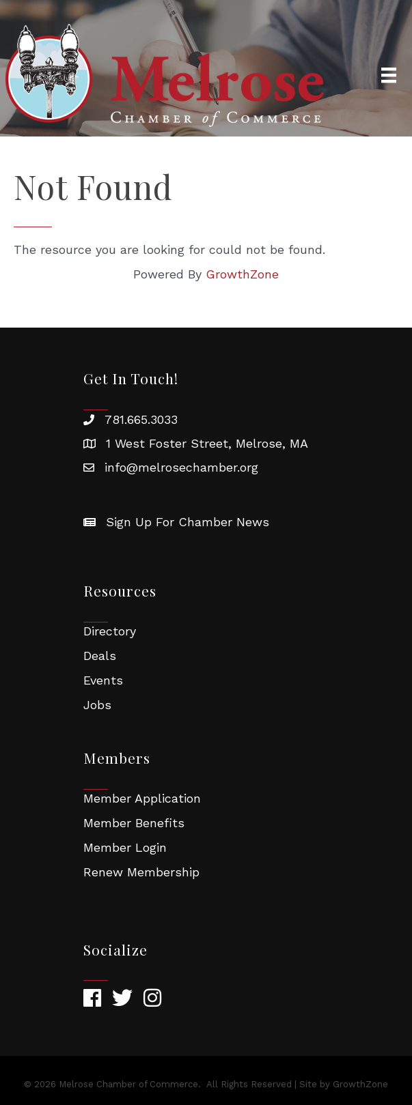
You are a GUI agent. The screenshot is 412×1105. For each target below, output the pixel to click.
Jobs (97, 705)
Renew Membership (141, 872)
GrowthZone (242, 274)
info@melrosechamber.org (181, 467)
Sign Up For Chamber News (187, 522)
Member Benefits (133, 823)
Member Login (125, 847)
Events (103, 680)
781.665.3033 (141, 419)
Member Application (142, 798)
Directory (109, 631)
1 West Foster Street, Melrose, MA (207, 443)
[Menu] (389, 75)
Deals (99, 655)
